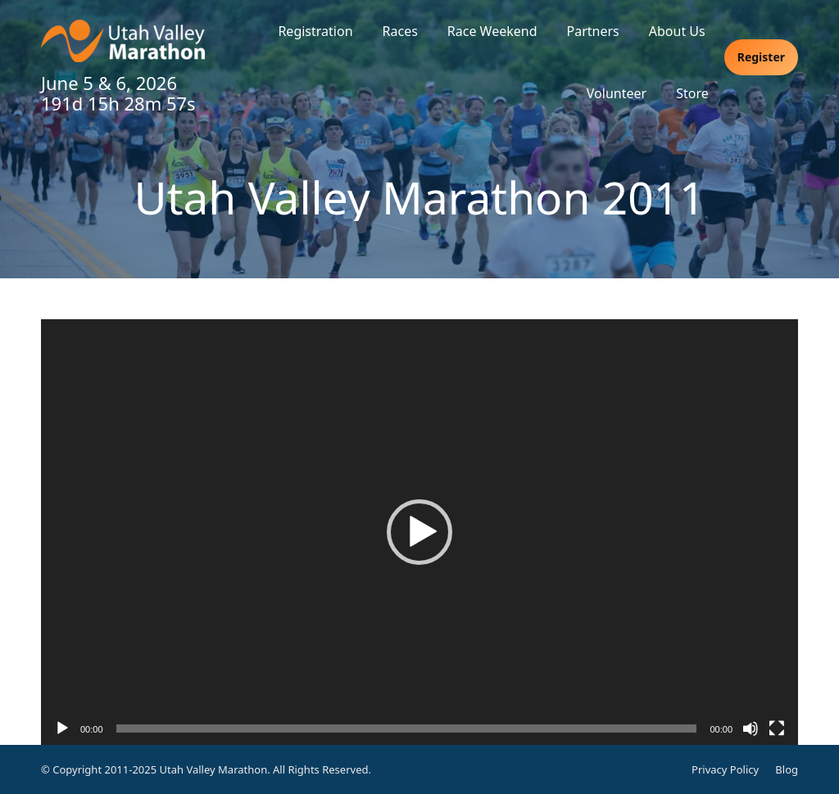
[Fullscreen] (777, 728)
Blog (786, 769)
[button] (419, 532)
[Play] (62, 728)
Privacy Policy (725, 769)
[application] (419, 532)
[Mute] (750, 728)
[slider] (406, 728)
